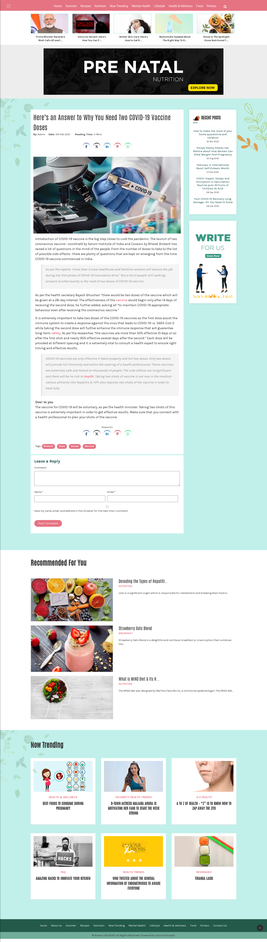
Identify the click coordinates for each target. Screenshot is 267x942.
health (89, 379)
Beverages (204, 875)
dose (62, 449)
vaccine (122, 303)
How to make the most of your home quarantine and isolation (212, 137)
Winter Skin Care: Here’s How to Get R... (133, 38)
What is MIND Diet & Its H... (139, 682)
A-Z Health (204, 800)
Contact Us (220, 928)
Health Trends (133, 875)
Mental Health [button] (141, 6)
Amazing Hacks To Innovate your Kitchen (63, 884)
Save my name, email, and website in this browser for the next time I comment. (81, 513)
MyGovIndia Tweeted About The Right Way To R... (175, 40)
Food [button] (199, 6)
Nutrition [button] (100, 6)
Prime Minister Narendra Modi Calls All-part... (50, 38)
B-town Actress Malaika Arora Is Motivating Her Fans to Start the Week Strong (133, 812)
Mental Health (137, 928)
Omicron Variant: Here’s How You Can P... (92, 38)
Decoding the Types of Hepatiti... (143, 584)
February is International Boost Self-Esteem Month (212, 169)
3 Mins (87, 137)
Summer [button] (71, 6)
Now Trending (116, 928)
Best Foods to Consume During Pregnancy (63, 809)
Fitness (204, 928)
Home (58, 6)
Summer (71, 928)
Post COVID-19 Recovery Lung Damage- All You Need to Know (213, 203)
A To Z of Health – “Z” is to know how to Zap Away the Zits (204, 809)
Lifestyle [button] (159, 6)
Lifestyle (155, 928)
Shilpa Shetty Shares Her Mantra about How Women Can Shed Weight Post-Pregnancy (213, 154)
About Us (56, 928)
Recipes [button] (85, 6)
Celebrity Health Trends (133, 800)
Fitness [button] (211, 6)
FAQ (63, 875)
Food (193, 928)
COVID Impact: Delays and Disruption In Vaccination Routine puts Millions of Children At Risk (212, 186)
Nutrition (125, 589)
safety (56, 336)
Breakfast (126, 636)
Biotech (48, 449)
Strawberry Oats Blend (135, 631)
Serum (75, 449)
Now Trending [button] (119, 6)
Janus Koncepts (165, 938)
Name (38, 495)
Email (111, 495)
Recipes (85, 928)
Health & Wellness (63, 800)
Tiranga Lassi (204, 882)
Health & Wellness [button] (180, 6)
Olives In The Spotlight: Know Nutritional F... (216, 38)
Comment (40, 470)
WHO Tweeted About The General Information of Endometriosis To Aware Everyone (133, 887)
